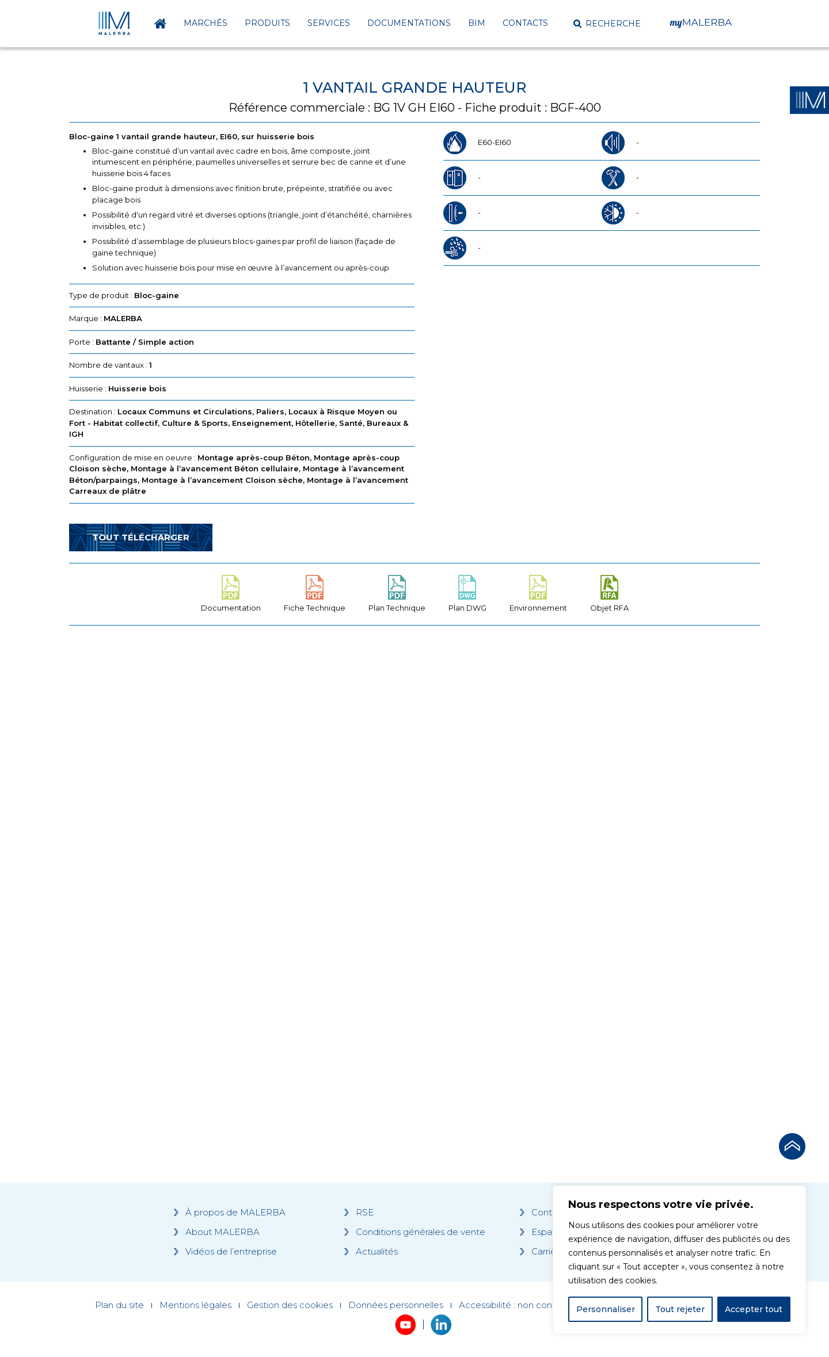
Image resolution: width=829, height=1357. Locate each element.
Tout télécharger (140, 537)
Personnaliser (605, 1309)
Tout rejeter (680, 1309)
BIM (476, 23)
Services (328, 23)
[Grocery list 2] (576, 853)
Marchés (205, 23)
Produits (267, 23)
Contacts (525, 23)
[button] (607, 23)
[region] (679, 1260)
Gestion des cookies (290, 1305)
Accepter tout (753, 1309)
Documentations (409, 23)
